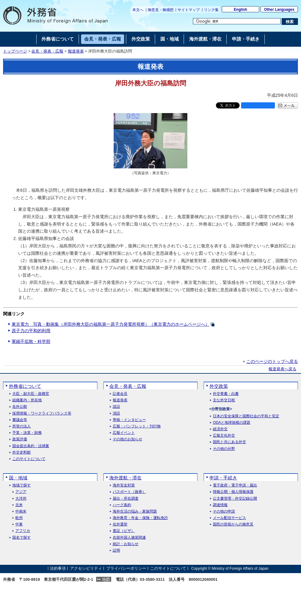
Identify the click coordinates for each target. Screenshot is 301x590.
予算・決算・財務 (27, 433)
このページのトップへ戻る (272, 361)
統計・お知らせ (126, 544)
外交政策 (218, 386)
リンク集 (211, 10)
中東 (19, 524)
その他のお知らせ (127, 439)
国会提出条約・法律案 (30, 446)
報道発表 (76, 51)
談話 (116, 407)
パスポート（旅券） (129, 492)
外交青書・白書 (226, 394)
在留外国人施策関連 (129, 538)
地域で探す (21, 485)
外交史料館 (21, 452)
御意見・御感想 (161, 10)
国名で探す (21, 538)
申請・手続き (223, 477)
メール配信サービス (229, 518)
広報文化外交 (224, 436)
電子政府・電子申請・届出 (235, 485)
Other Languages (279, 9)
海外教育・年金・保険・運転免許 (140, 518)
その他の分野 (224, 449)
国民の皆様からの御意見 (233, 524)
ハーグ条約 (122, 505)
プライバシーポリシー (126, 568)
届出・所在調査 (126, 499)
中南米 (20, 511)
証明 (116, 551)
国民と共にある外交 (229, 442)
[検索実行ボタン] (290, 21)
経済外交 (220, 429)
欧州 (19, 518)
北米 (19, 505)
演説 (116, 413)
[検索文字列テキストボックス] (237, 21)
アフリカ (22, 531)
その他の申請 (224, 511)
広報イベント (124, 433)
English (240, 9)
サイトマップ (189, 10)
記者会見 (120, 394)
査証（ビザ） (124, 531)
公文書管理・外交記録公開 (235, 499)
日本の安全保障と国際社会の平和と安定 (246, 416)
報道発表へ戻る (282, 369)
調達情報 (220, 505)
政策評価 (19, 439)
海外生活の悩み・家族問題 (135, 511)
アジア (20, 492)
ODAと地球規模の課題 (231, 423)
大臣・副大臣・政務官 (30, 394)
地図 (106, 579)
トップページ (15, 51)
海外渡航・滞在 (125, 477)
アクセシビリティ (86, 568)
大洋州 (20, 499)
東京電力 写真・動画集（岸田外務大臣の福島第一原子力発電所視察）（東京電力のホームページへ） (110, 324)
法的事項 (58, 568)
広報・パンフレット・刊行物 (137, 426)
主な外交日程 (224, 400)
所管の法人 (21, 426)
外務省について (25, 386)
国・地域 (18, 477)
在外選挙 (120, 524)
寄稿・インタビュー (129, 420)
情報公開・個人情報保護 (233, 492)
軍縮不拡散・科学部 (31, 341)
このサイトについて (28, 459)
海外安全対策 (124, 485)
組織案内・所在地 (27, 400)
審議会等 (19, 420)
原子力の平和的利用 (31, 330)
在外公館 (19, 407)
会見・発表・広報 (47, 51)
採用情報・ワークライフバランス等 (41, 413)
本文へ (137, 10)
